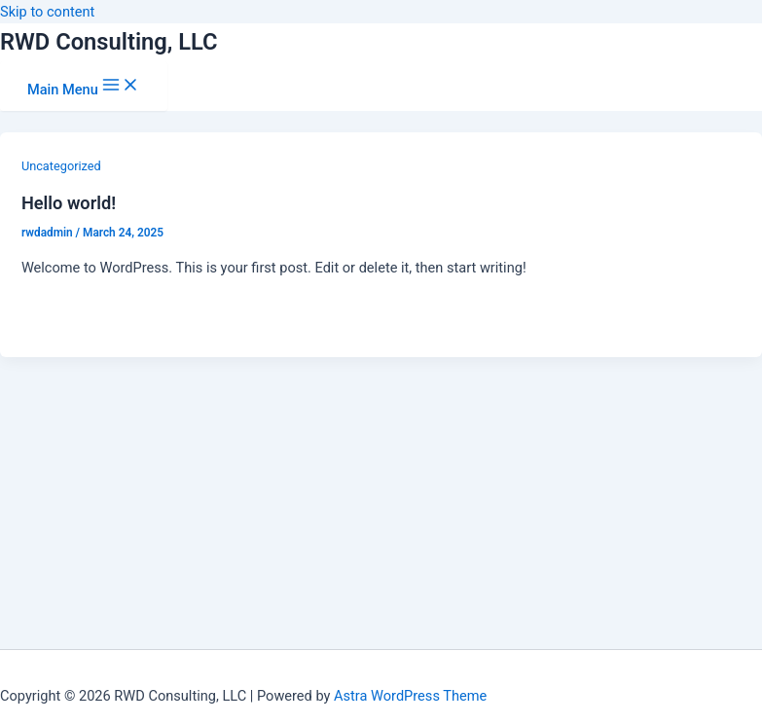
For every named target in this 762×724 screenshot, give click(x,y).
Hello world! (68, 203)
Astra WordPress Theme (410, 696)
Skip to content (47, 11)
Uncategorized (61, 166)
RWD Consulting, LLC (109, 41)
